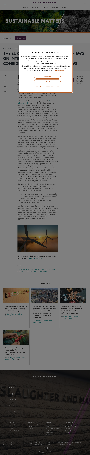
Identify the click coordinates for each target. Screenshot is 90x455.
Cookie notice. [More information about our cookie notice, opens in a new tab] (59, 70)
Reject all (47, 81)
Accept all (47, 77)
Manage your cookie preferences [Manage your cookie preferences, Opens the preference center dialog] (47, 86)
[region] (46, 69)
